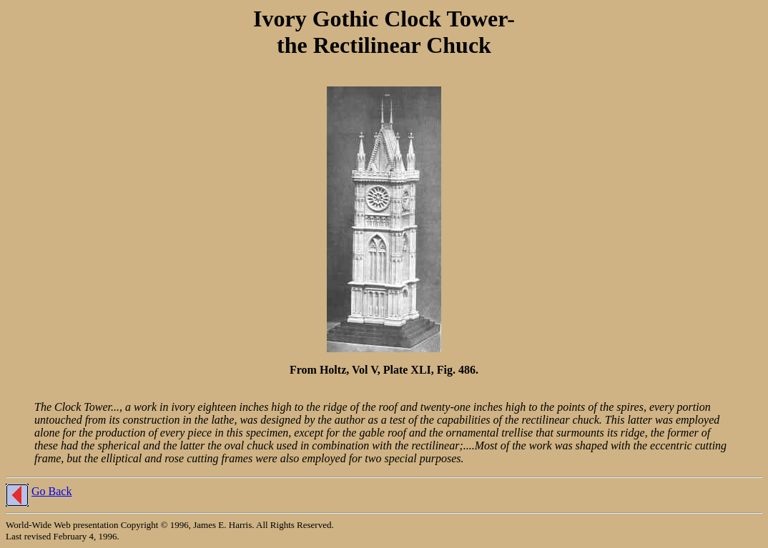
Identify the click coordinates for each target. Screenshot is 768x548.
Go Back (51, 491)
